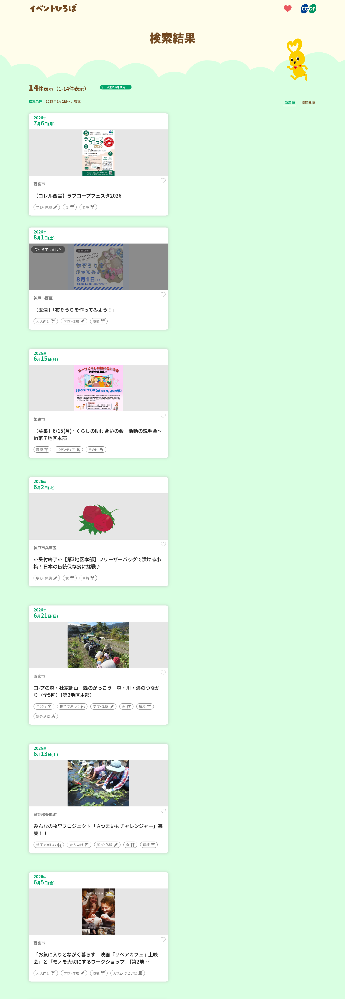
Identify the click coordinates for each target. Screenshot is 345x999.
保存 (108, 184)
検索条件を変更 (127, 87)
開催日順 (308, 102)
